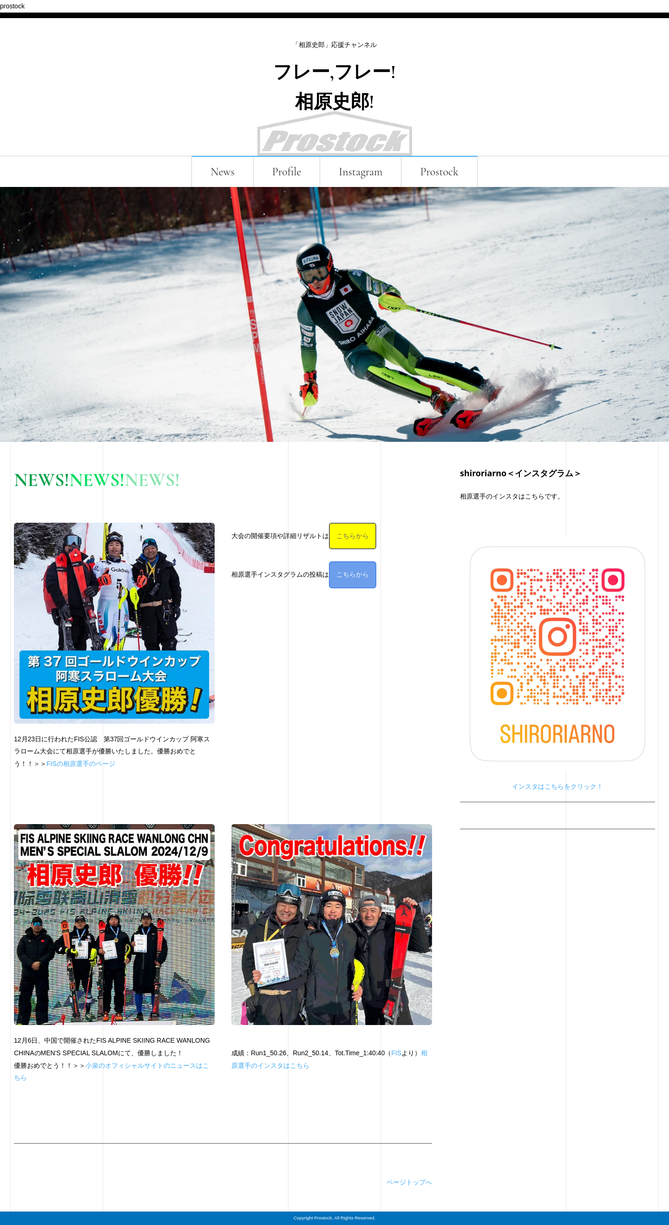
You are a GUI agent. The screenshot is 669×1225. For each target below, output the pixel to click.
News (222, 172)
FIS (396, 1053)
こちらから (352, 535)
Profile (287, 172)
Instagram (360, 172)
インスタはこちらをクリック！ (557, 786)
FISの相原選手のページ (80, 763)
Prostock (439, 172)
